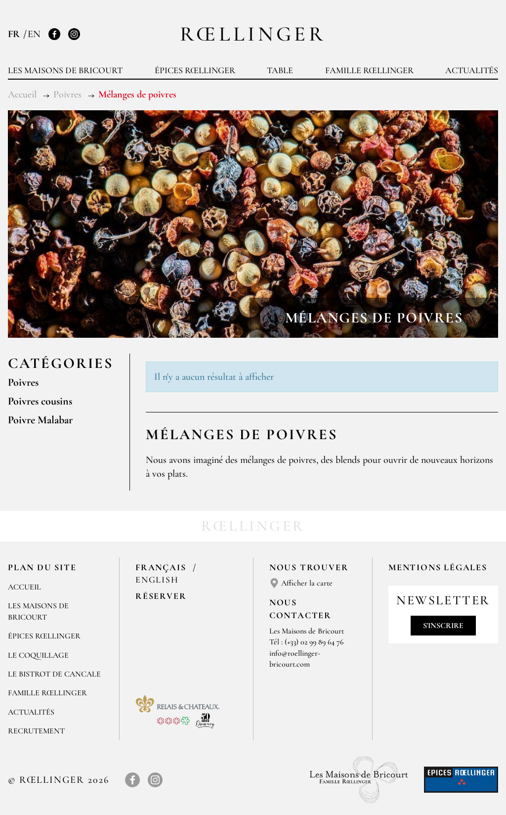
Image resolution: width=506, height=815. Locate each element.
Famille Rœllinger (369, 70)
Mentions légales (437, 567)
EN (34, 34)
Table (280, 70)
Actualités (471, 70)
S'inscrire (443, 626)
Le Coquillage (38, 655)
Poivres (23, 382)
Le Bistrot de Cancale (54, 674)
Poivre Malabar (40, 419)
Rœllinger (253, 33)
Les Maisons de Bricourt (65, 70)
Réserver (160, 595)
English (157, 579)
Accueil (24, 587)
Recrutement (36, 731)
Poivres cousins (40, 401)
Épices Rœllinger (195, 70)
